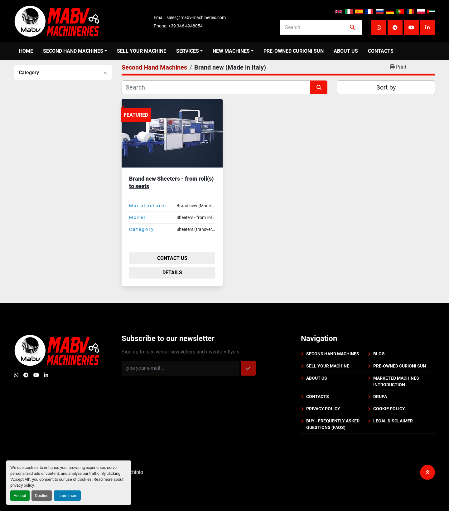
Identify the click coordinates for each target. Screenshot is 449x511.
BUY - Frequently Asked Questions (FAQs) (333, 424)
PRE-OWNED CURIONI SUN (293, 51)
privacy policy (22, 485)
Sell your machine (141, 51)
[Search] (316, 27)
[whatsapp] (378, 27)
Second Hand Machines (73, 51)
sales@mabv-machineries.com (196, 17)
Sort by (386, 87)
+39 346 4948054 (185, 25)
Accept (20, 495)
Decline (41, 495)
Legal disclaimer (393, 420)
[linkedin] (427, 27)
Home (26, 51)
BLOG (379, 353)
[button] (75, 51)
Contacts (380, 51)
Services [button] (187, 51)
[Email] (180, 368)
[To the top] (427, 472)
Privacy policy (323, 408)
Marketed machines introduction (396, 381)
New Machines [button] (231, 51)
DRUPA (380, 396)
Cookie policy (389, 408)
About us (346, 51)
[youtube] (411, 27)
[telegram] (395, 27)
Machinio (133, 472)
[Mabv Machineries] (57, 350)
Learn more (67, 495)
